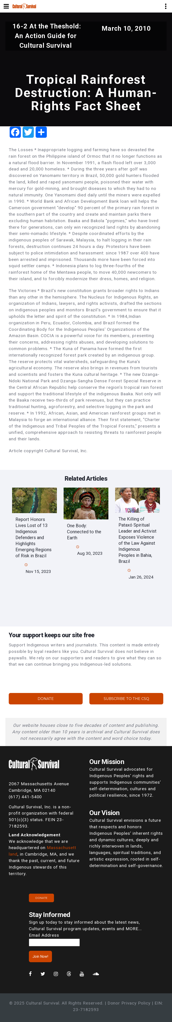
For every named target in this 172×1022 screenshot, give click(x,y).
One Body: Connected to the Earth (84, 531)
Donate (46, 699)
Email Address (44, 935)
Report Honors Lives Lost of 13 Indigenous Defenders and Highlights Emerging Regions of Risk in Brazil (33, 537)
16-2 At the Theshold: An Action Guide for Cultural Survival (47, 35)
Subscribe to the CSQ (126, 699)
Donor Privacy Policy (129, 1003)
